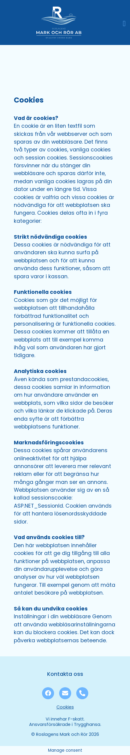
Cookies (65, 707)
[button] (124, 23)
